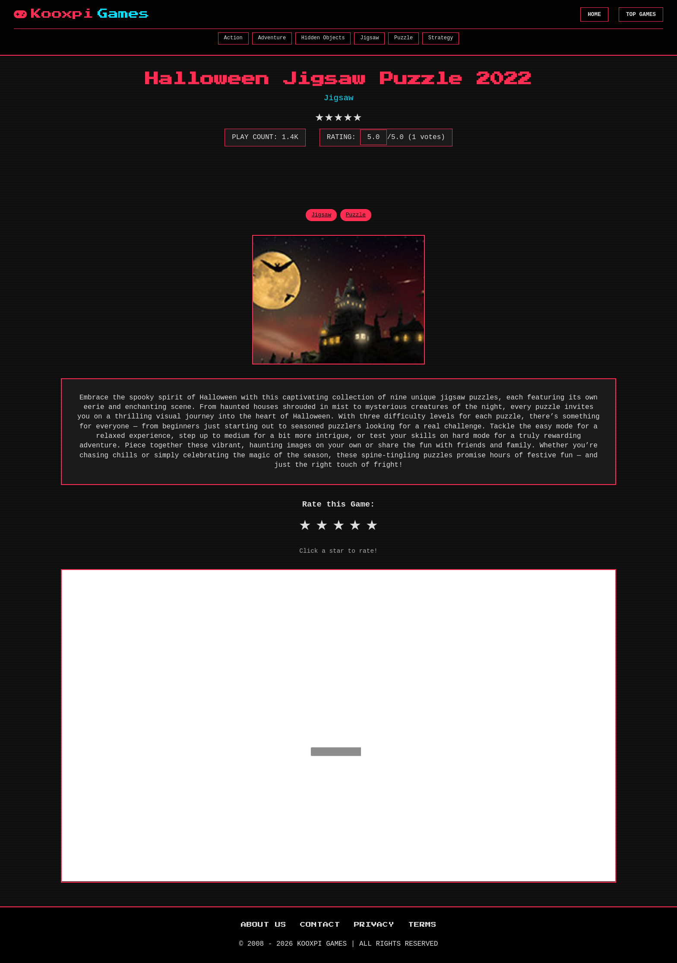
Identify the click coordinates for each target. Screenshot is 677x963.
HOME (594, 14)
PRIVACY (374, 925)
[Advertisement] (338, 172)
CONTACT (320, 925)
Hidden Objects (323, 38)
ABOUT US (263, 925)
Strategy (440, 38)
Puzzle (403, 38)
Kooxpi (81, 14)
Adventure (272, 38)
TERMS (422, 925)
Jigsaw (369, 38)
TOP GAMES (641, 14)
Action (233, 38)
